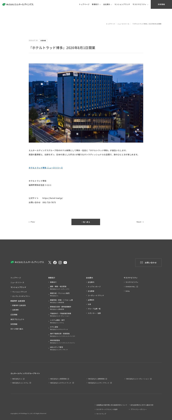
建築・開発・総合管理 (59, 287)
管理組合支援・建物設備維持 (60, 308)
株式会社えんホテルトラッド (60, 383)
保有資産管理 (62, 341)
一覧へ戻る (85, 222)
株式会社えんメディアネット (98, 383)
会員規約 (15, 310)
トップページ (110, 24)
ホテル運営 (59, 328)
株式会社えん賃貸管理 (58, 379)
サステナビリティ (139, 4)
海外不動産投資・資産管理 (62, 334)
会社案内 (106, 4)
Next (139, 222)
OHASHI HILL (130, 286)
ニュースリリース (123, 24)
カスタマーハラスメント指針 (107, 409)
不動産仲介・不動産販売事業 (60, 314)
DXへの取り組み (17, 329)
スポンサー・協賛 (94, 313)
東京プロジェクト (17, 319)
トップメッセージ (94, 286)
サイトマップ (101, 414)
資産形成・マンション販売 (60, 294)
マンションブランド (19, 292)
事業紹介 (95, 4)
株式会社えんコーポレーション (137, 379)
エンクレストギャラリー (21, 296)
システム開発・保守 (57, 321)
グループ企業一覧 (94, 309)
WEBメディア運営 (59, 348)
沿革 (89, 304)
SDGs (128, 291)
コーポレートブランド (96, 295)
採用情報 (14, 324)
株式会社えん (17, 379)
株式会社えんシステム (20, 383)
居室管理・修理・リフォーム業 (61, 301)
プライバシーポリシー (139, 409)
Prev (33, 222)
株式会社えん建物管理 (96, 379)
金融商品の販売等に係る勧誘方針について (111, 405)
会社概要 (91, 291)
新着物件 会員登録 (19, 305)
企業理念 (91, 300)
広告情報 (14, 314)
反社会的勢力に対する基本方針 (142, 405)
